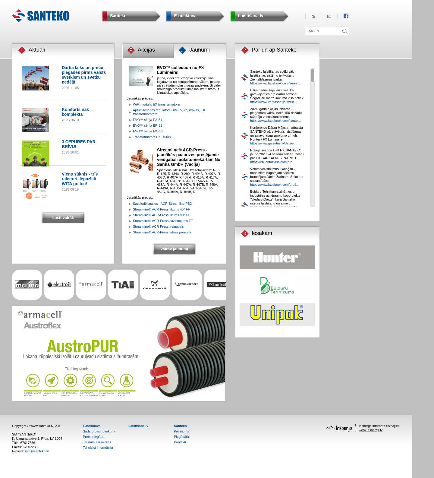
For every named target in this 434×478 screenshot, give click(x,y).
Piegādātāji (182, 436)
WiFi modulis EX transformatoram (157, 104)
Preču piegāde (93, 436)
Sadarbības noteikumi (99, 431)
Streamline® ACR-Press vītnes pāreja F (162, 232)
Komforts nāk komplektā (75, 112)
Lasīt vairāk (63, 217)
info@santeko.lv (37, 451)
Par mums (181, 431)
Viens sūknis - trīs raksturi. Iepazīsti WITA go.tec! (80, 179)
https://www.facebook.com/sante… (275, 120)
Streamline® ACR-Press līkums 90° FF (161, 215)
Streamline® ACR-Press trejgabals (158, 226)
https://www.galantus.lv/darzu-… (273, 143)
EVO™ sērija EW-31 (148, 131)
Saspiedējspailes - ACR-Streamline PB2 (162, 203)
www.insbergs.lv (370, 430)
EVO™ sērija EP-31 (147, 125)
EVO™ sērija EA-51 (147, 120)
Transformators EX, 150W (152, 137)
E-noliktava (92, 426)
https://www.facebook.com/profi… (274, 184)
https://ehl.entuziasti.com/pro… (273, 162)
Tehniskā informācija (98, 447)
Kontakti (180, 442)
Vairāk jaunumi (174, 249)
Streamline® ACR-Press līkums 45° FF (161, 209)
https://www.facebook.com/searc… (275, 83)
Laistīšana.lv (138, 426)
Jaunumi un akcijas (97, 442)
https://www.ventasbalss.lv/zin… (273, 102)
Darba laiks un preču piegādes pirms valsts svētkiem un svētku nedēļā (84, 74)
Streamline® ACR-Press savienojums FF (163, 221)
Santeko (180, 426)
